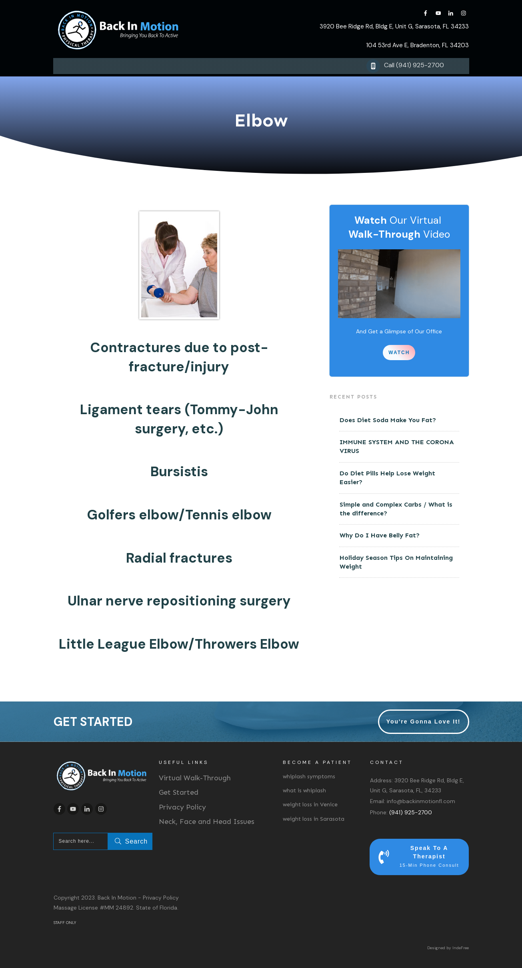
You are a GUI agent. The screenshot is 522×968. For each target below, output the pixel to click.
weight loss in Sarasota (313, 819)
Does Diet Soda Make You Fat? (388, 420)
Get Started (178, 792)
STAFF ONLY (65, 922)
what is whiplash (304, 790)
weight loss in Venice (310, 804)
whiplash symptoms (309, 776)
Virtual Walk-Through (195, 778)
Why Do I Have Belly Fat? (380, 535)
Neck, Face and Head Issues (206, 821)
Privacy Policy (182, 807)
